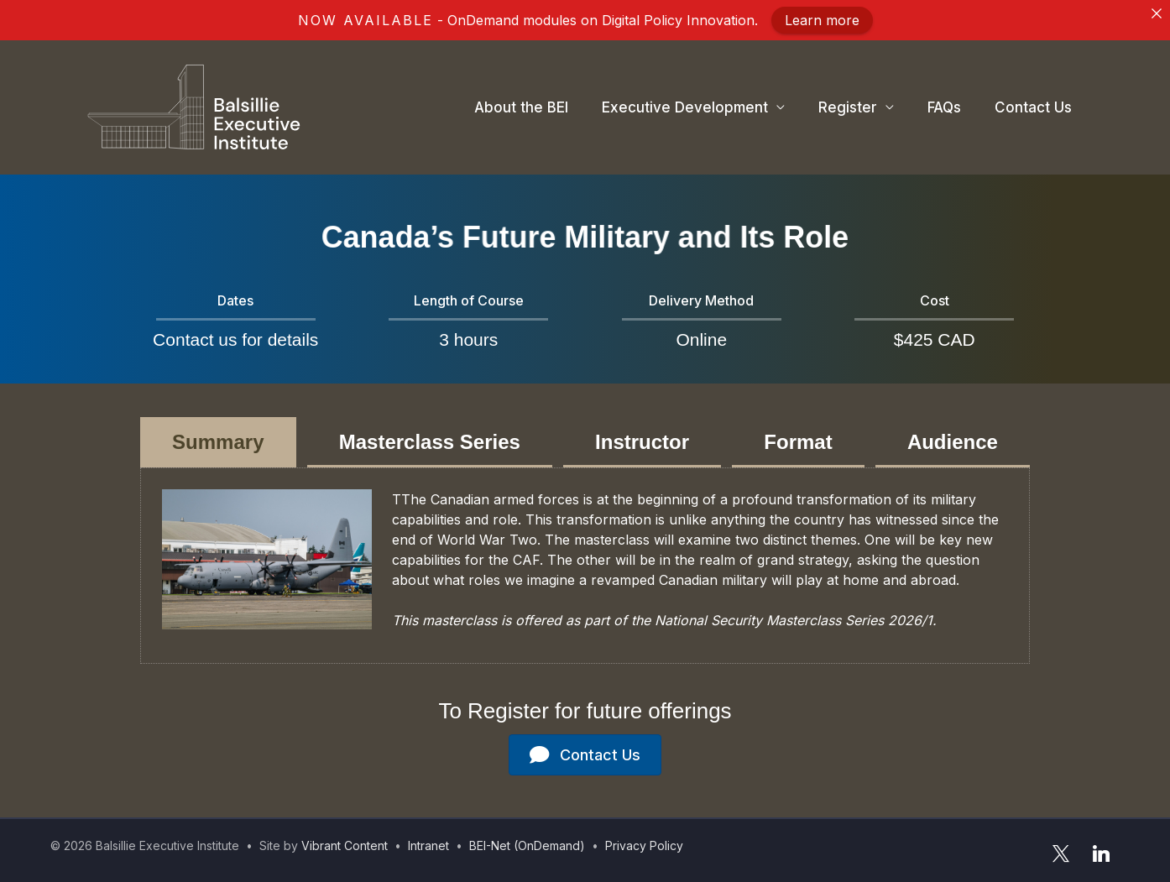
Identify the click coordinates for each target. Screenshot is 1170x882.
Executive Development (685, 107)
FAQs (944, 107)
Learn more (822, 20)
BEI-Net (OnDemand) (527, 845)
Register (847, 107)
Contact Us (1033, 107)
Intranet (428, 845)
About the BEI (521, 107)
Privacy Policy (644, 845)
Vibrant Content (344, 845)
